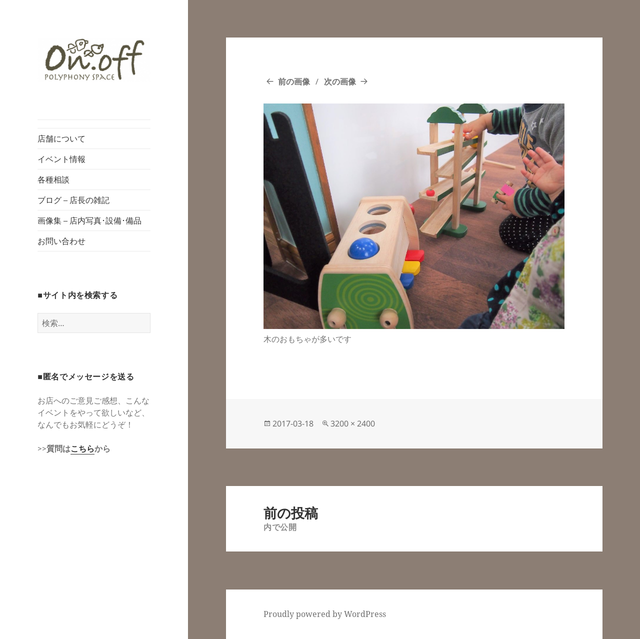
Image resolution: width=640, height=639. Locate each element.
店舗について (62, 138)
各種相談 (54, 179)
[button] (94, 60)
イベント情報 (62, 159)
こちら (82, 448)
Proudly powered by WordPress (325, 614)
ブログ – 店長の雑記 (74, 200)
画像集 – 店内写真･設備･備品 (90, 220)
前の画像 (294, 81)
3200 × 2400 (352, 423)
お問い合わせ (62, 241)
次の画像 (340, 81)
